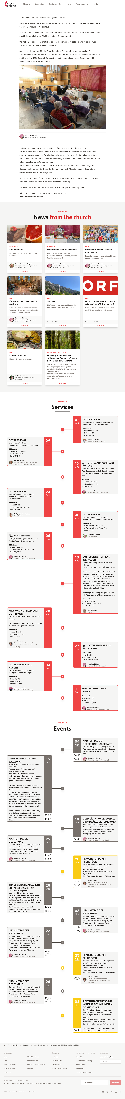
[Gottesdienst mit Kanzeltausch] (62, 583)
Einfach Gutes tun (24, 355)
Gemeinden (14, 1045)
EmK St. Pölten (9, 1068)
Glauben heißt (57, 1061)
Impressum (80, 1068)
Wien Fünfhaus (32, 1061)
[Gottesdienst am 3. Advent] (62, 698)
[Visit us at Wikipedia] (112, 1092)
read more (24, 271)
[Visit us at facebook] (99, 1092)
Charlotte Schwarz (94, 534)
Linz (5, 1061)
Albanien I (62, 301)
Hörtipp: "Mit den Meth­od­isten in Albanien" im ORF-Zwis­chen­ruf (100, 302)
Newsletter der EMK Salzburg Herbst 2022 (64, 1045)
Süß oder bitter (24, 249)
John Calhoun (92, 610)
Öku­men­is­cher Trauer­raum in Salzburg (24, 302)
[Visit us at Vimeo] (107, 1092)
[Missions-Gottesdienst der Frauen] (62, 628)
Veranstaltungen (82, 4)
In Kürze (55, 1057)
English (110, 1057)
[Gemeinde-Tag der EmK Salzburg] (62, 788)
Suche (96, 4)
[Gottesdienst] (62, 429)
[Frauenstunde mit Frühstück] (62, 871)
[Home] (5, 1045)
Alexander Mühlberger (21, 688)
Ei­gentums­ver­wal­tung (84, 1061)
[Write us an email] (116, 1092)
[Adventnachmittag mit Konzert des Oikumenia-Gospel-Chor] (62, 1015)
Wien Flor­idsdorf (33, 1057)
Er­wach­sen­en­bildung (59, 1068)
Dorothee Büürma (31, 135)
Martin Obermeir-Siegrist (23, 264)
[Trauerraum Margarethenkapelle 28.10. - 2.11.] (62, 897)
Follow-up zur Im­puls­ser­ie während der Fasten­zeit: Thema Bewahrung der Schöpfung (62, 358)
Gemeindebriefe (39, 1045)
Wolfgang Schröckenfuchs (22, 514)
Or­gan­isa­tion (56, 1065)
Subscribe (115, 1082)
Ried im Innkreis (9, 1065)
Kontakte (79, 1057)
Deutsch (103, 1057)
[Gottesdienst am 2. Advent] (62, 676)
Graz (6, 1057)
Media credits (31, 1092)
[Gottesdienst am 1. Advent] (62, 654)
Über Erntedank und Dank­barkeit (62, 249)
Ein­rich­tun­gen (81, 1065)
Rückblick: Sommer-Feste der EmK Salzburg (100, 251)
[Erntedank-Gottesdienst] (62, 477)
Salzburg (26, 1045)
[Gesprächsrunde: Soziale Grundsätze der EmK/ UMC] (62, 828)
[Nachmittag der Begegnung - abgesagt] (62, 749)
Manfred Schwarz (93, 439)
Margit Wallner (19, 641)
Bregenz (30, 1068)
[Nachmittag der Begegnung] (62, 848)
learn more (62, 383)
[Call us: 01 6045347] (120, 1092)
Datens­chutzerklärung (84, 1072)
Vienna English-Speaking (36, 1065)
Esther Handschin (21, 376)
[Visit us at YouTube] (103, 1092)
